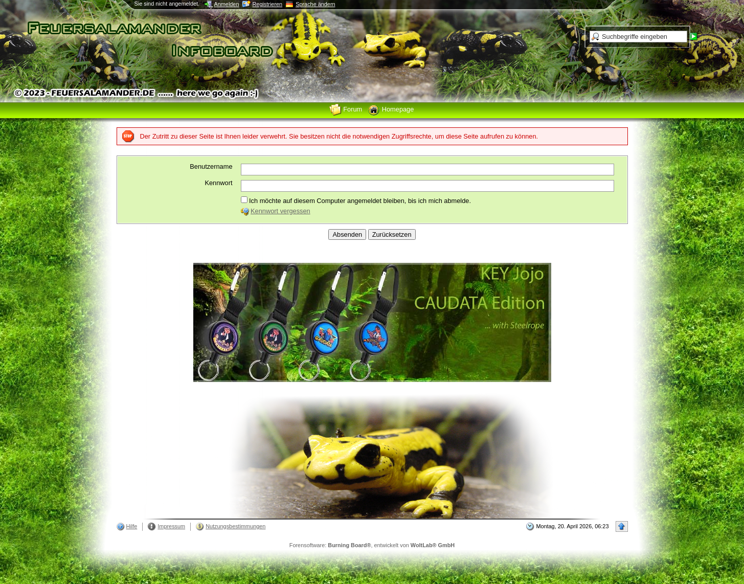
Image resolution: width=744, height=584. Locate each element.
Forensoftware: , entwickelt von (372, 545)
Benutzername (211, 166)
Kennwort (218, 183)
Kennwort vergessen (280, 211)
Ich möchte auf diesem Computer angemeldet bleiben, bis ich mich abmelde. (356, 200)
